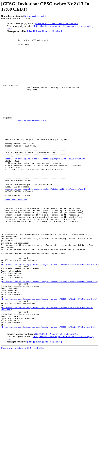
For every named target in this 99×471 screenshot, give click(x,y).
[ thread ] (38, 31)
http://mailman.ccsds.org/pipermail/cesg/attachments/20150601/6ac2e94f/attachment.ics (49, 331)
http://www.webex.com (15, 232)
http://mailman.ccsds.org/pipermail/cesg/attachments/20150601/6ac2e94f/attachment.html (50, 310)
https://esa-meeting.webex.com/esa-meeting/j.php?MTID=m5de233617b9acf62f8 (44, 183)
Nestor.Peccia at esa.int (35, 16)
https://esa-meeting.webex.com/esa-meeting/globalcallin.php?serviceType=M (44, 219)
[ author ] (57, 31)
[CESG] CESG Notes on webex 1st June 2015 (56, 23)
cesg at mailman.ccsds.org (32, 136)
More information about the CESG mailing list (22, 406)
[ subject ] (48, 31)
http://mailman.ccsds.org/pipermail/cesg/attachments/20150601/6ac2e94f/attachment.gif (49, 351)
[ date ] (30, 31)
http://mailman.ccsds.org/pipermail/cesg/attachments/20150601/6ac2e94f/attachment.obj (49, 385)
